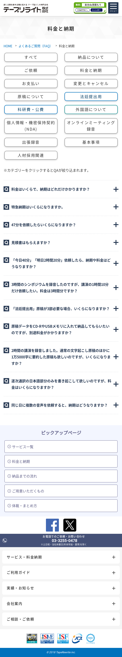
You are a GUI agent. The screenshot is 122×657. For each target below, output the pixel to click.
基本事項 (91, 142)
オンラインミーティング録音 (91, 126)
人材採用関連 (31, 155)
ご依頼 (30, 70)
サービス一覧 (20, 446)
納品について (91, 57)
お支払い (31, 83)
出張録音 (31, 142)
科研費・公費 (31, 109)
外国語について (91, 109)
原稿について (31, 96)
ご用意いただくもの (26, 491)
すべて (30, 57)
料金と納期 (91, 70)
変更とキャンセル (91, 83)
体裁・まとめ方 (22, 505)
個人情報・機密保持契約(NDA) (31, 126)
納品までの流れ (22, 476)
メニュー (113, 9)
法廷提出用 (91, 96)
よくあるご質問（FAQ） (36, 46)
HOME (8, 46)
